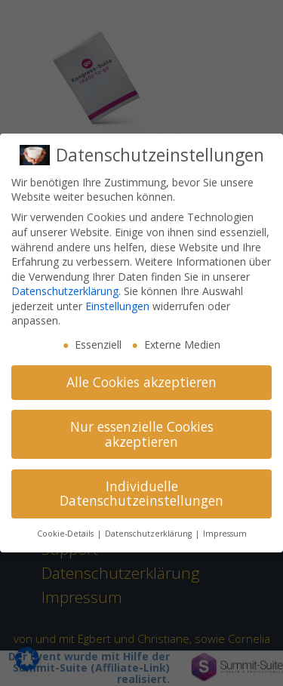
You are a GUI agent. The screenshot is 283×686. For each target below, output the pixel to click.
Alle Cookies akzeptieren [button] (141, 382)
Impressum (225, 533)
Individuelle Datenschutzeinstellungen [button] (141, 493)
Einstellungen (117, 306)
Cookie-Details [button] (66, 533)
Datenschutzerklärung (64, 291)
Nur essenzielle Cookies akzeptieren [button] (142, 434)
